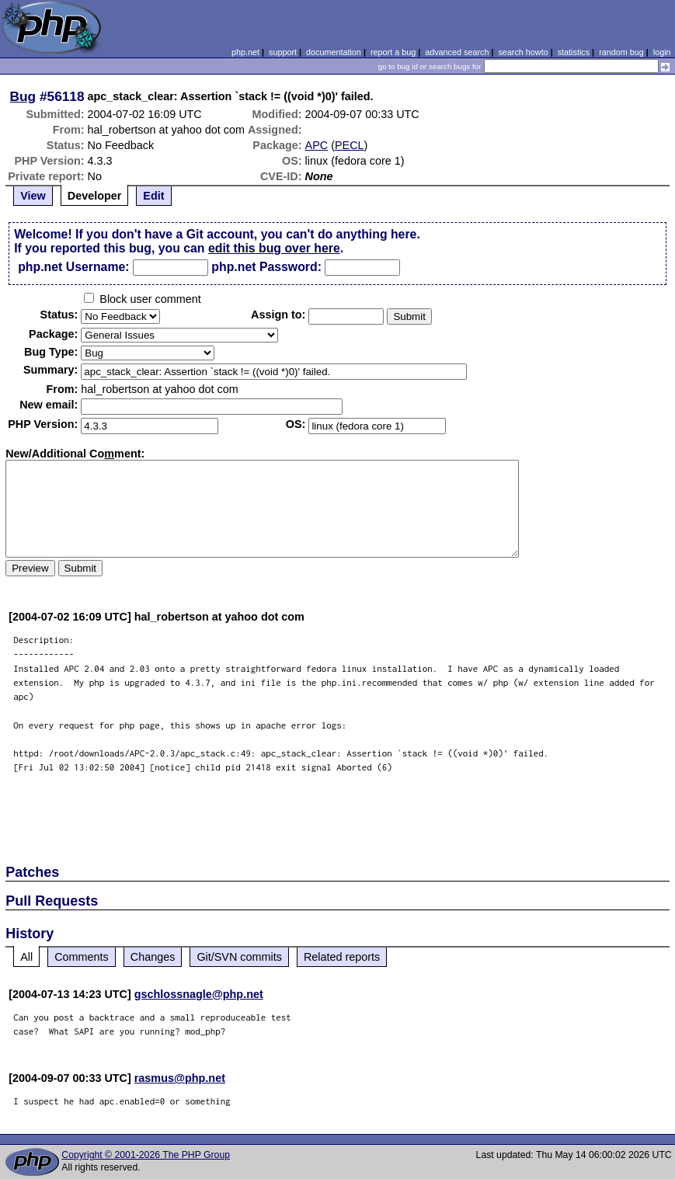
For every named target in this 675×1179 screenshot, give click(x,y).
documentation (333, 52)
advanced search (457, 52)
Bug (23, 96)
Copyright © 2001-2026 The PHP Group (145, 1154)
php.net (245, 52)
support (283, 52)
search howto (523, 52)
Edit (153, 196)
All (26, 957)
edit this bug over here (274, 248)
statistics (574, 52)
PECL (349, 145)
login (662, 52)
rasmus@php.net (179, 1078)
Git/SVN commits (239, 957)
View (33, 196)
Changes (153, 957)
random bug (621, 52)
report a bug (393, 52)
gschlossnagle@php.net (198, 994)
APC (317, 145)
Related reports (342, 957)
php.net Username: (73, 266)
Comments (81, 957)
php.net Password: (266, 266)
